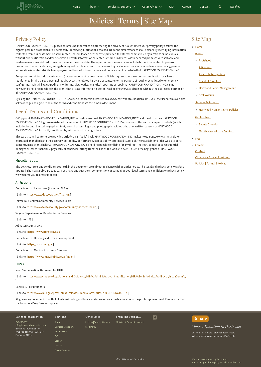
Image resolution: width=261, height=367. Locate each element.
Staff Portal (90, 326)
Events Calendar (208, 124)
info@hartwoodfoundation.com (30, 325)
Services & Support (119, 6)
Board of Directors (210, 81)
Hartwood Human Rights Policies (218, 109)
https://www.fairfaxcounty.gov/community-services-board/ (62, 207)
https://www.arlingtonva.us (43, 232)
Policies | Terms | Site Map (210, 163)
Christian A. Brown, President (212, 157)
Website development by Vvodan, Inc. (210, 359)
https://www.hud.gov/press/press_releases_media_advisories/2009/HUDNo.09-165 (77, 293)
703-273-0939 (21, 322)
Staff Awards (206, 95)
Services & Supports (64, 326)
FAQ (171, 6)
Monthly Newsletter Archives (216, 131)
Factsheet (205, 60)
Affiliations (205, 67)
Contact (205, 6)
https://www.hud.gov (39, 244)
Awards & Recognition (212, 74)
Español (235, 6)
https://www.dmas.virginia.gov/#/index (50, 257)
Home (76, 6)
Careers (186, 6)
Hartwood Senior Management (217, 88)
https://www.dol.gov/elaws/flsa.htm (48, 194)
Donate (200, 318)
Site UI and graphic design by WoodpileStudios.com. (217, 362)
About (92, 6)
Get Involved (150, 6)
